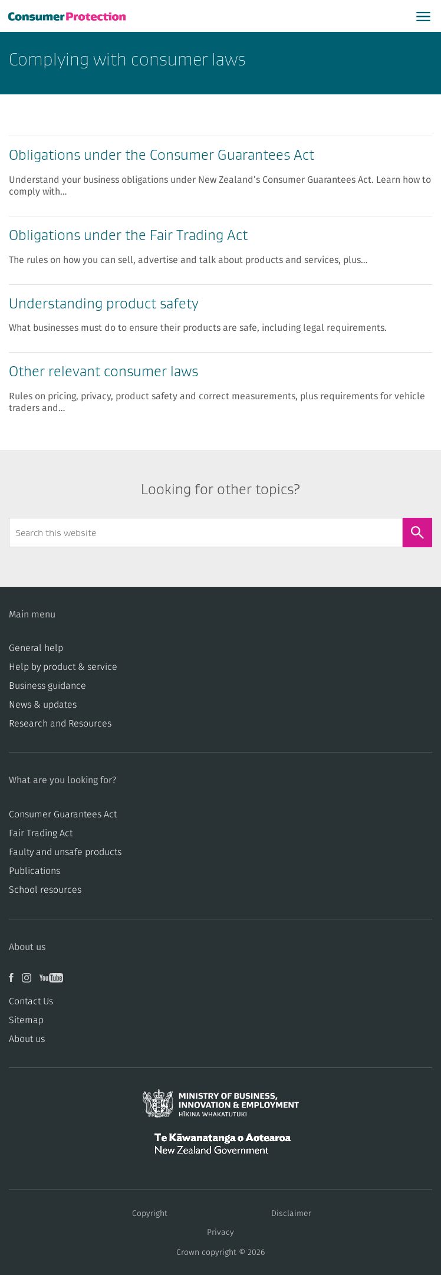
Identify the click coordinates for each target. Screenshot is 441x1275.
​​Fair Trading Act (41, 833)
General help (36, 648)
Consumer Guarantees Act (63, 814)
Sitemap (26, 1020)
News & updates (43, 704)
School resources (45, 890)
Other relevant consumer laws (103, 371)
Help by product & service (63, 667)
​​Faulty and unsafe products (65, 852)
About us (27, 1039)
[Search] (417, 532)
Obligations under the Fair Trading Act (128, 235)
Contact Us (31, 1001)
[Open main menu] (423, 16)
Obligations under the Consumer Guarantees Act (161, 154)
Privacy (220, 1232)
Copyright (149, 1214)
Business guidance (47, 686)
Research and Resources (60, 723)
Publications (34, 871)
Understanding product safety (104, 303)
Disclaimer (291, 1214)
